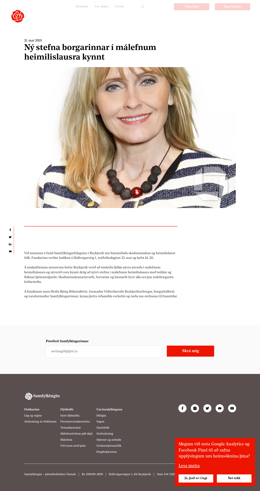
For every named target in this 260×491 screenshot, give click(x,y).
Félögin (101, 415)
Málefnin (79, 10)
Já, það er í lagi (196, 478)
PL (156, 10)
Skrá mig (190, 351)
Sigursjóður (233, 11)
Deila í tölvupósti (10, 251)
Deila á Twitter (10, 237)
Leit (142, 11)
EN (165, 10)
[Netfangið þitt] (103, 351)
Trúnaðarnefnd (70, 427)
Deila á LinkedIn (10, 244)
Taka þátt (191, 11)
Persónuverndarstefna (75, 421)
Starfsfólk (102, 427)
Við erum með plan (73, 445)
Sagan (100, 421)
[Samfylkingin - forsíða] (18, 16)
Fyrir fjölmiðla (69, 415)
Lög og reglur (33, 415)
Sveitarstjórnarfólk (108, 445)
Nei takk (234, 478)
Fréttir (119, 10)
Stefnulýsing (104, 433)
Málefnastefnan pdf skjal (76, 433)
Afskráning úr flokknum (40, 421)
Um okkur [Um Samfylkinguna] (99, 10)
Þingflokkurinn (106, 452)
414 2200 (170, 474)
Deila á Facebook (10, 229)
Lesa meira (189, 466)
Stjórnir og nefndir (108, 440)
